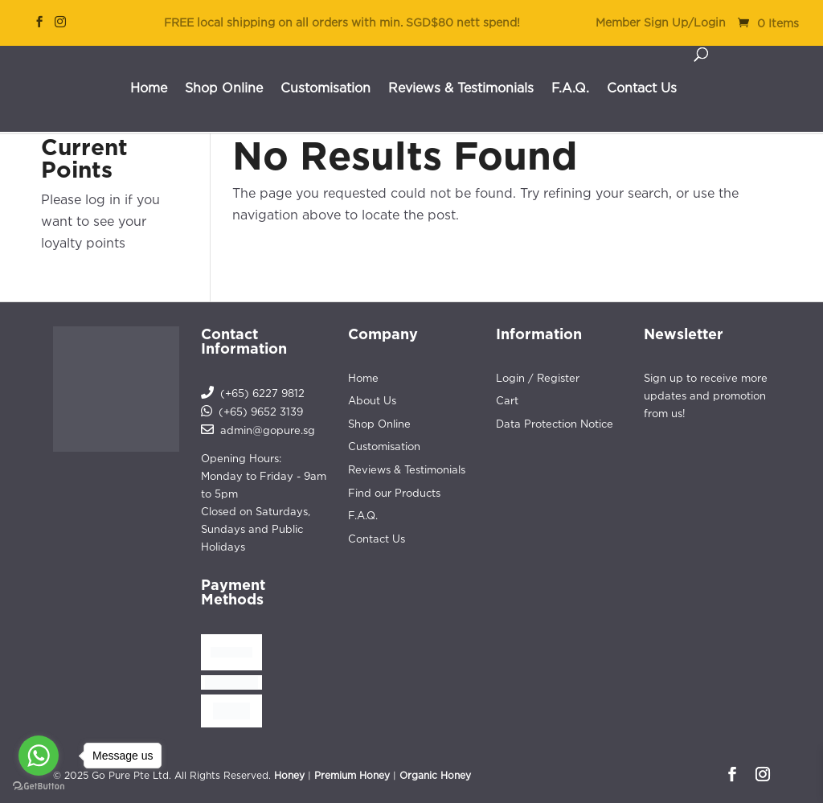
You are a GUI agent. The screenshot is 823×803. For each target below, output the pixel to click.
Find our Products (394, 492)
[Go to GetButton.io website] (38, 786)
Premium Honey (352, 775)
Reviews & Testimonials (461, 88)
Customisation (325, 88)
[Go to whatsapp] (38, 755)
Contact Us (642, 88)
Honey (289, 775)
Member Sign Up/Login (661, 22)
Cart (507, 400)
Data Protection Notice (554, 423)
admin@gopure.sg (267, 430)
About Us (372, 400)
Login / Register (537, 377)
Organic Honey (435, 775)
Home (148, 88)
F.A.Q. (570, 88)
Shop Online (224, 88)
